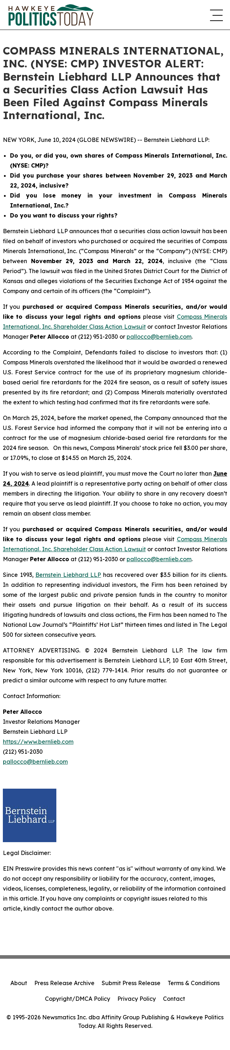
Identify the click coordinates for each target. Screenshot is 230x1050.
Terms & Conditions (194, 983)
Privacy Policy (136, 998)
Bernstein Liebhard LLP (68, 574)
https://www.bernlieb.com (38, 741)
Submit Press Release (131, 983)
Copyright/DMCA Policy (77, 998)
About (18, 983)
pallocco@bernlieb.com (159, 336)
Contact (174, 998)
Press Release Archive (64, 983)
